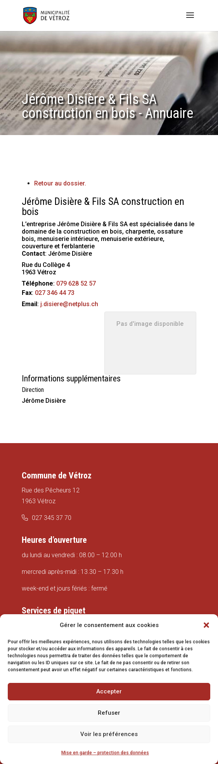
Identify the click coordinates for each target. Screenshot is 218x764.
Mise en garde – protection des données (105, 752)
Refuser (109, 712)
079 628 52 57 (76, 283)
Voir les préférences (109, 734)
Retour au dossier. (60, 183)
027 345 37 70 (51, 517)
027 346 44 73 (54, 292)
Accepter (109, 691)
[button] (206, 625)
